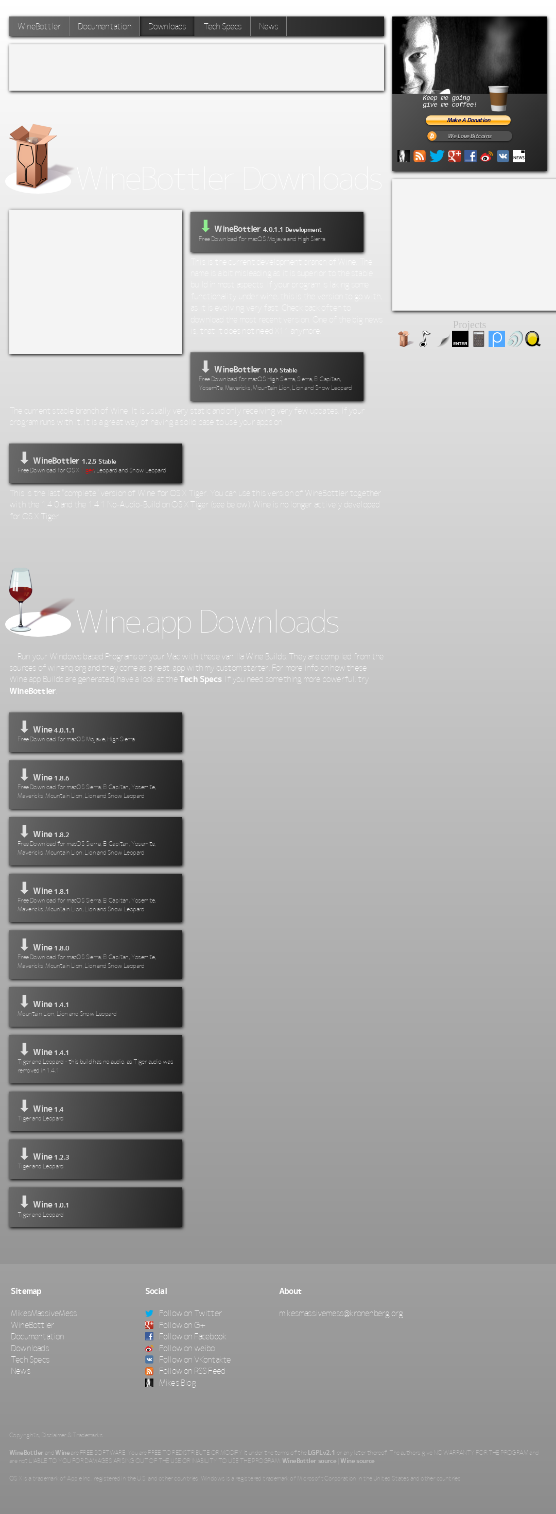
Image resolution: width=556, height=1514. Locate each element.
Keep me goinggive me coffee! (478, 97)
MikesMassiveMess (44, 1313)
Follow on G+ (175, 1325)
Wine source (357, 1461)
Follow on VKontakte (188, 1359)
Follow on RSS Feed (185, 1371)
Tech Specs (222, 26)
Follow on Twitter (183, 1313)
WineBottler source (309, 1461)
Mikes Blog (170, 1383)
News (269, 26)
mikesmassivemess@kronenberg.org (341, 1313)
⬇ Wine (96, 731)
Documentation (104, 26)
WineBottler (39, 26)
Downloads (167, 26)
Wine (62, 1453)
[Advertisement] (196, 67)
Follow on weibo (180, 1348)
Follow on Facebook (186, 1336)
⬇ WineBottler (277, 375)
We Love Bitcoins (469, 136)
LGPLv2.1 (321, 1453)
